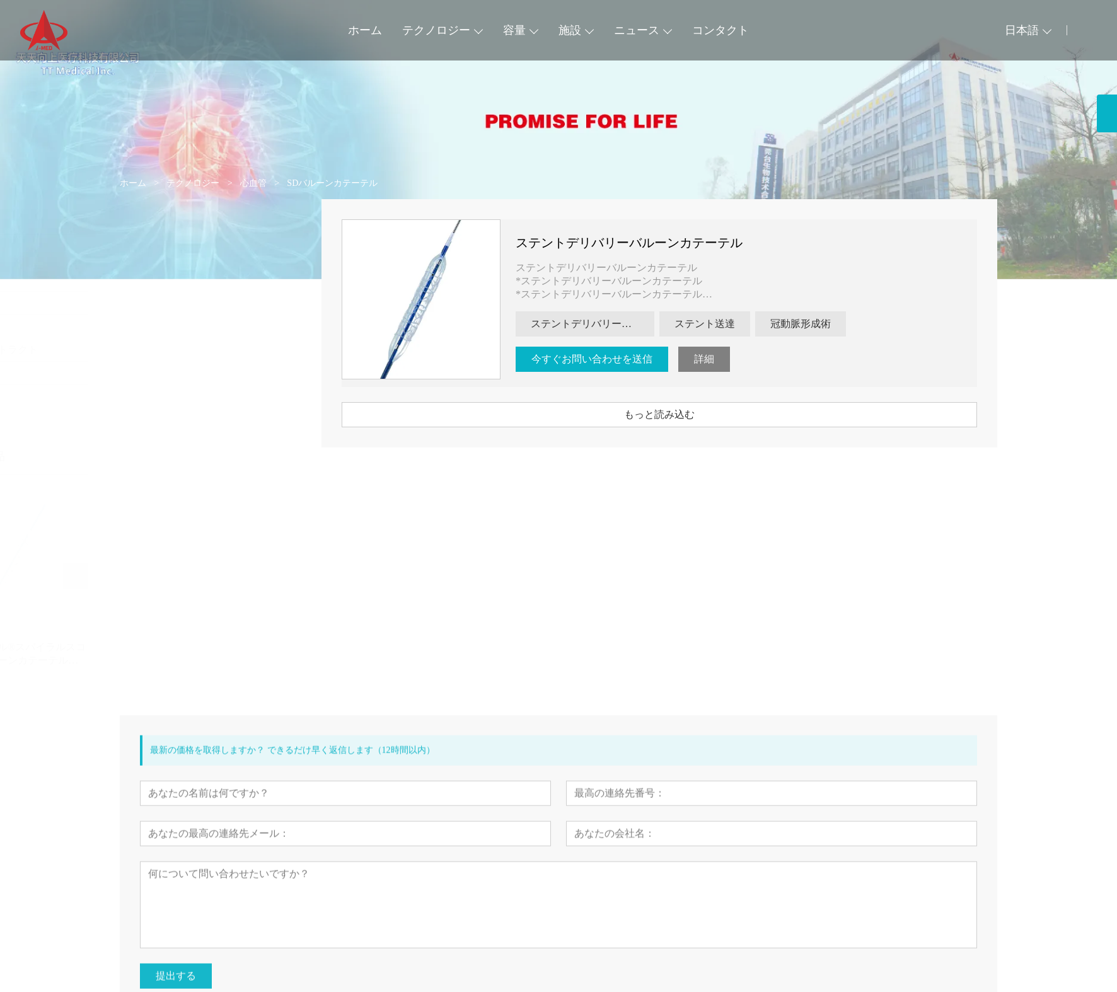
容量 (514, 30)
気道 (140, 302)
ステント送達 (721, 323)
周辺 (140, 279)
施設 (569, 30)
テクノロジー (436, 30)
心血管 (145, 256)
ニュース (636, 30)
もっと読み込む (675, 414)
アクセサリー (160, 396)
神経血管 (150, 326)
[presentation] (142, 576)
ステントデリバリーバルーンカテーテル (645, 243)
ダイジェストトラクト (180, 349)
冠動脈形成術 (817, 323)
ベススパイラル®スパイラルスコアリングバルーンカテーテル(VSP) (204, 654)
